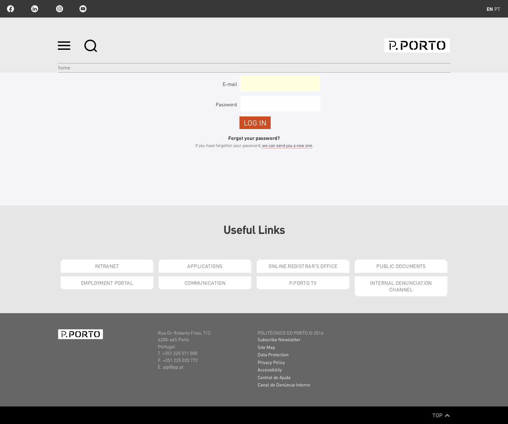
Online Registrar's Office (303, 266)
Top (441, 415)
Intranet (107, 266)
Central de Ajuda (274, 377)
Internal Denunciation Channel (401, 286)
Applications (204, 266)
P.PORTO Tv (302, 283)
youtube (82, 8)
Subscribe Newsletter (279, 339)
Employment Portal (107, 283)
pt (497, 9)
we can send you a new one (287, 145)
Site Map (266, 347)
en (490, 9)
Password (226, 104)
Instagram (58, 8)
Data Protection (273, 354)
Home (64, 67)
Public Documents (401, 266)
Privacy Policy (271, 362)
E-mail (230, 84)
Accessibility (270, 369)
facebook (10, 8)
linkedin (34, 8)
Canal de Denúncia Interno (284, 385)
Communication (205, 283)
